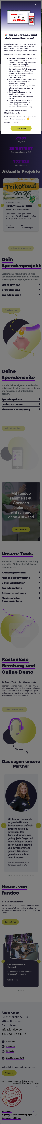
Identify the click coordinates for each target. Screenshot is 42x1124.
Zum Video (21, 128)
